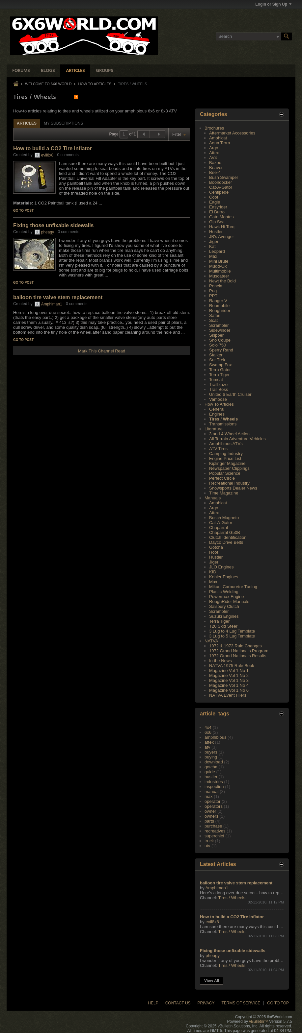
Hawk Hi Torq (221, 226)
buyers (211, 752)
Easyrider (218, 206)
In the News (220, 660)
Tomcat (216, 379)
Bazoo (215, 162)
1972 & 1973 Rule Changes (235, 645)
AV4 (213, 157)
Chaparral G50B (224, 532)
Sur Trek (217, 359)
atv (207, 747)
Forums (21, 71)
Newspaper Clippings (229, 468)
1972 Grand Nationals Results (237, 655)
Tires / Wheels (223, 419)
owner (210, 811)
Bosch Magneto (224, 517)
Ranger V (218, 300)
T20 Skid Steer (223, 626)
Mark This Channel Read (101, 350)
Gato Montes (221, 216)
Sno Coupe (220, 340)
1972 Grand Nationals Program (238, 650)
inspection (214, 786)
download (214, 761)
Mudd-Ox (218, 266)
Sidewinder (219, 330)
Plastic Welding (223, 591)
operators (214, 806)
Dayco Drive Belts (226, 542)
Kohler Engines (223, 576)
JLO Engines (221, 567)
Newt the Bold (222, 280)
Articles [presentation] (27, 123)
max (209, 796)
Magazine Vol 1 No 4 (229, 685)
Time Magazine (223, 493)
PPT (213, 295)
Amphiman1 (51, 304)
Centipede (219, 192)
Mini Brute (219, 261)
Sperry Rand (221, 350)
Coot (213, 197)
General (216, 409)
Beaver (216, 167)
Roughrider (219, 310)
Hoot (213, 552)
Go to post (23, 210)
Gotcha (216, 547)
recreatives (215, 831)
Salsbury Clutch (224, 606)
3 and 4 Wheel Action (229, 433)
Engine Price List (225, 458)
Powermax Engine (226, 596)
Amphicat (218, 137)
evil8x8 (47, 155)
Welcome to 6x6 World (48, 84)
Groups (104, 71)
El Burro (217, 211)
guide (210, 771)
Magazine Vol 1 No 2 (229, 675)
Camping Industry (226, 453)
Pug (213, 290)
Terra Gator (220, 369)
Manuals (213, 497)
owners (211, 816)
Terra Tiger (219, 374)
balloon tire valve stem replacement (57, 297)
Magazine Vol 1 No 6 (229, 690)
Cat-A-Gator (220, 187)
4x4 (208, 727)
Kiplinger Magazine (227, 463)
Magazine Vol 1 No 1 (229, 670)
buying (211, 757)
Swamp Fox (220, 364)
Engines (217, 414)
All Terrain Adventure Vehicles (237, 438)
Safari (214, 315)
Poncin (215, 285)
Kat (212, 246)
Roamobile (219, 305)
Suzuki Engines (224, 616)
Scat (213, 320)
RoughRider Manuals (229, 601)
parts (209, 821)
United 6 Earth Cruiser (230, 394)
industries (214, 781)
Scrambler (219, 325)
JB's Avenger (221, 236)
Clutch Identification (227, 537)
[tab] (26, 123)
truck (209, 840)
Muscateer (219, 276)
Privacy (206, 1003)
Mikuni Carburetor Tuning (233, 586)
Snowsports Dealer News (233, 488)
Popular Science (224, 473)
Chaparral (218, 527)
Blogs (48, 71)
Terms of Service (240, 1003)
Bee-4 (215, 172)
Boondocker (220, 182)
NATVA (211, 640)
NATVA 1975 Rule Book (231, 665)
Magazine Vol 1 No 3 (229, 680)
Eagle (214, 202)
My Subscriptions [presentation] (63, 123)
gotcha (211, 766)
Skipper (216, 335)
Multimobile (220, 271)
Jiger (213, 241)
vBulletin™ (258, 1021)
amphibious (216, 737)
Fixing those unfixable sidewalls (53, 225)
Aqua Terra (219, 142)
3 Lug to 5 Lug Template (232, 636)
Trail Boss (218, 389)
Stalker (215, 354)
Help (153, 1003)
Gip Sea (217, 221)
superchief (214, 835)
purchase (213, 826)
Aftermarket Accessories (232, 133)
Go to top (278, 1003)
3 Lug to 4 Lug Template (232, 631)
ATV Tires (218, 448)
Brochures (214, 128)
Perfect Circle (222, 478)
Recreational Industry (229, 483)
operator (212, 801)
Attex (214, 152)
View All (211, 980)
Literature (214, 428)
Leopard (217, 251)
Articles (75, 71)
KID (212, 571)
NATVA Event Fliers (227, 695)
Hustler (216, 231)
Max (213, 256)
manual (212, 791)
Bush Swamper (223, 177)
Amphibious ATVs (226, 443)
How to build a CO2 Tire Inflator (52, 148)
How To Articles (95, 84)
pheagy (47, 232)
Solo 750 (217, 345)
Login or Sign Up (273, 4)
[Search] (248, 36)
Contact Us (178, 1003)
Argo (213, 147)
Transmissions (222, 423)
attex (209, 742)
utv (207, 845)
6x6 (208, 732)
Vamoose (218, 399)
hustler (211, 776)
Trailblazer (219, 384)
